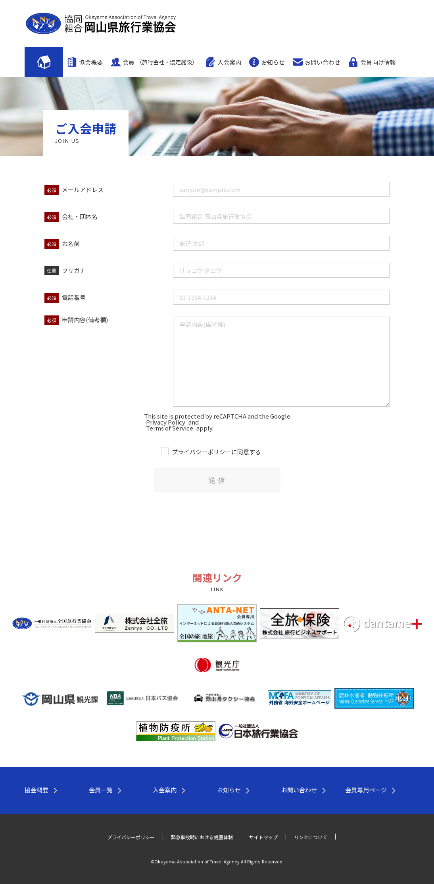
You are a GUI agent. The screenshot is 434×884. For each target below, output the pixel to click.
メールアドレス (83, 189)
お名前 (71, 243)
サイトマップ (263, 837)
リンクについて (310, 837)
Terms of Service (169, 428)
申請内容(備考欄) (85, 319)
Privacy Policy (165, 422)
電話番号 (74, 297)
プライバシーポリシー (201, 452)
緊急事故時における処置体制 (202, 837)
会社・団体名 (80, 216)
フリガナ (74, 270)
